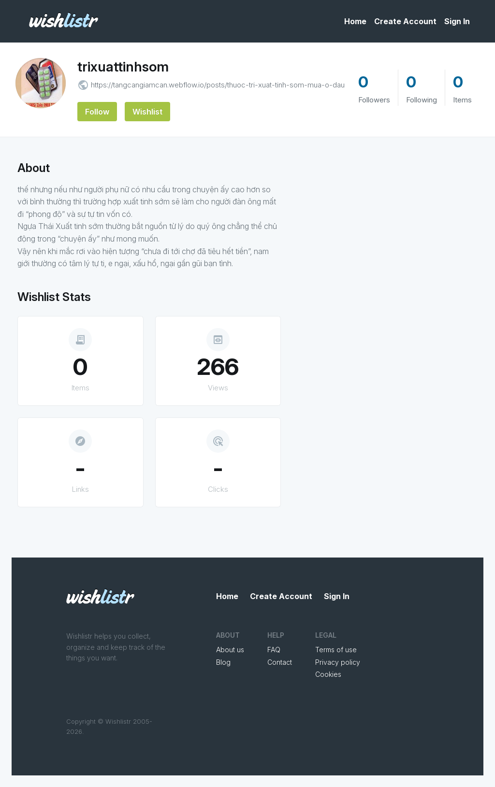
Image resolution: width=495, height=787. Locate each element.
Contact (279, 662)
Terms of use (336, 649)
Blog (223, 662)
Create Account (405, 21)
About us (230, 649)
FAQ (273, 649)
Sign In (457, 21)
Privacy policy (337, 662)
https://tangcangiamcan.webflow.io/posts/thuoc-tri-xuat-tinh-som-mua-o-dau (218, 84)
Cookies (328, 674)
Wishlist (147, 111)
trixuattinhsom (123, 66)
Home (355, 21)
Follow (97, 111)
